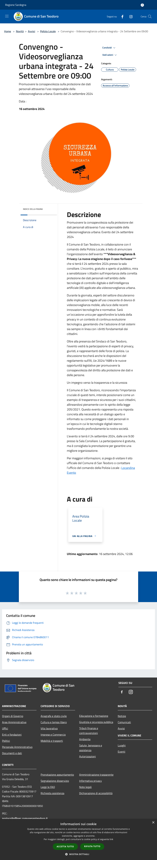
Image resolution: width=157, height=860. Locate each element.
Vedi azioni (110, 55)
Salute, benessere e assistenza (90, 747)
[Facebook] (121, 16)
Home (7, 31)
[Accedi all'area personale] (142, 5)
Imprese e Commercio (53, 735)
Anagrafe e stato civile (54, 716)
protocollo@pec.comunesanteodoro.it (25, 818)
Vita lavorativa (49, 728)
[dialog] (78, 839)
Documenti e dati (12, 753)
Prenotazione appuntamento (57, 775)
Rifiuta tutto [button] (92, 846)
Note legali (85, 787)
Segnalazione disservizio (55, 781)
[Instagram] (129, 16)
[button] (78, 854)
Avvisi (31, 31)
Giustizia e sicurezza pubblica (96, 722)
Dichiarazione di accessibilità (95, 793)
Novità (20, 31)
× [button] (153, 822)
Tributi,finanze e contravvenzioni (88, 730)
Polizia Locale (48, 31)
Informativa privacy (90, 781)
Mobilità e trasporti (52, 741)
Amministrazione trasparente (96, 775)
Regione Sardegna (15, 5)
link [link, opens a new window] (111, 839)
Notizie (122, 716)
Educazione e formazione (93, 716)
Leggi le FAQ (48, 787)
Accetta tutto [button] (65, 846)
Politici (6, 741)
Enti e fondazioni (12, 735)
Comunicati (124, 722)
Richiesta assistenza (52, 793)
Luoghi (122, 745)
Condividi (109, 48)
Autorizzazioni (87, 756)
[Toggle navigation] (7, 16)
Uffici (5, 728)
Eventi (121, 752)
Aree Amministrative (14, 722)
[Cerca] (150, 16)
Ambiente (84, 739)
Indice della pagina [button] (33, 209)
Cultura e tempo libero (54, 722)
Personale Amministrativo (17, 747)
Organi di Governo (12, 716)
